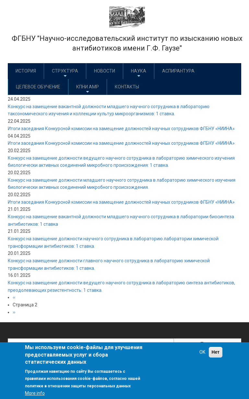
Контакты (127, 86)
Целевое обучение (38, 86)
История (26, 71)
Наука (138, 73)
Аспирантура (178, 71)
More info (35, 393)
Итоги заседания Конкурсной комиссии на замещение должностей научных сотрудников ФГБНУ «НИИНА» (121, 128)
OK (202, 352)
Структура (65, 73)
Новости (104, 71)
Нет (216, 352)
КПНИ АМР (87, 89)
